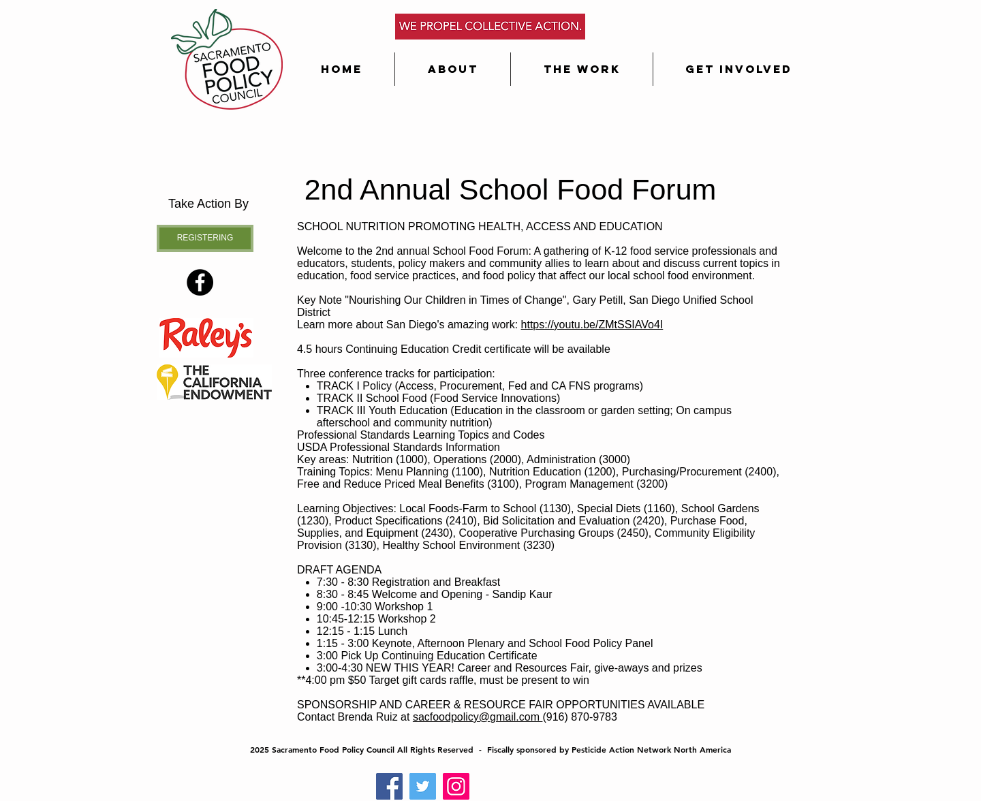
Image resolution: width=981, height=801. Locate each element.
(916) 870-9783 (579, 717)
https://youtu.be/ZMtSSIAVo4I (592, 324)
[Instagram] (456, 786)
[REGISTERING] (205, 238)
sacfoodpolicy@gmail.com (478, 717)
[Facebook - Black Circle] (200, 282)
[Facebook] (389, 786)
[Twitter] (422, 786)
